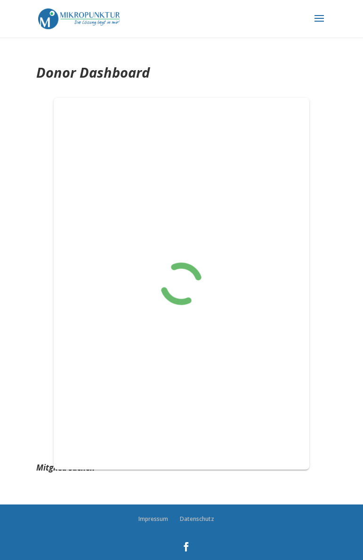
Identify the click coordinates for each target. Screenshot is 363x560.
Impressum (153, 519)
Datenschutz (197, 519)
